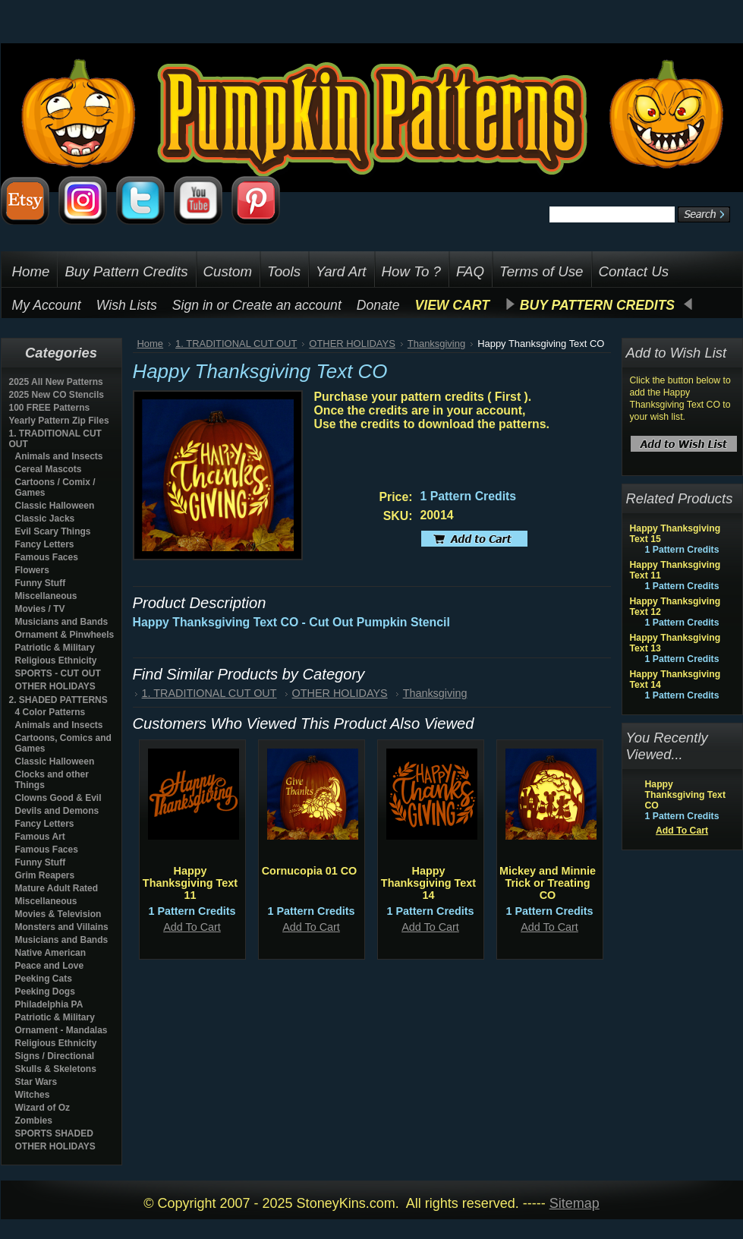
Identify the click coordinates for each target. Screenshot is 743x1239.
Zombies (33, 1120)
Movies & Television (58, 914)
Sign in (192, 305)
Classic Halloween (55, 505)
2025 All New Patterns (56, 382)
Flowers (32, 570)
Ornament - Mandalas (61, 1030)
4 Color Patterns (50, 712)
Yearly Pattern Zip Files (59, 420)
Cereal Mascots (48, 469)
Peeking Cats (43, 978)
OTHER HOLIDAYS (55, 686)
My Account (46, 305)
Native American (51, 952)
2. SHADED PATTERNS (58, 700)
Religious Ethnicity (56, 660)
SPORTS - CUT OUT (58, 673)
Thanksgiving (436, 343)
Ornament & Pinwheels (65, 634)
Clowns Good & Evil (58, 798)
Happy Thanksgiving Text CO (685, 795)
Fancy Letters (44, 544)
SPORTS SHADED (54, 1133)
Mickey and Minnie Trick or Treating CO (547, 883)
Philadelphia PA (49, 1004)
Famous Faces (46, 557)
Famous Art (40, 836)
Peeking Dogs (45, 991)
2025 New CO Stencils (56, 394)
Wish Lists (126, 305)
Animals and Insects (59, 456)
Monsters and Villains (62, 927)
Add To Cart (192, 927)
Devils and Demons (57, 811)
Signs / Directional (55, 1056)
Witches (32, 1094)
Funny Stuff (40, 583)
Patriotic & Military (55, 647)
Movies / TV (40, 609)
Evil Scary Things (53, 531)
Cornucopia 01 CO (309, 871)
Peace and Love (49, 965)
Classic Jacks (45, 518)
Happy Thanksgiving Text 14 (428, 883)
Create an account (287, 305)
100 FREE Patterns (49, 407)
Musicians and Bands (62, 621)
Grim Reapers (45, 875)
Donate (378, 305)
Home (150, 343)
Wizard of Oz (43, 1107)
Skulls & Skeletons (55, 1069)
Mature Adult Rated (57, 888)
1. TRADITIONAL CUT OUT (236, 343)
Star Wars (36, 1082)
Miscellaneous (46, 596)
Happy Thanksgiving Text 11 (190, 883)
